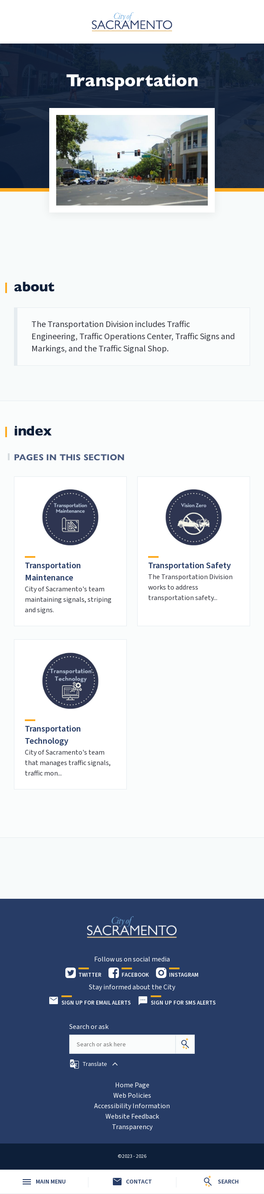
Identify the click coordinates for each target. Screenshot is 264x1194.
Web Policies (132, 1095)
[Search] (185, 1044)
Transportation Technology (53, 735)
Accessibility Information (132, 1106)
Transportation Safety (189, 566)
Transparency (132, 1127)
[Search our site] (122, 1044)
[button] (94, 1064)
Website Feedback (132, 1116)
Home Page (132, 1085)
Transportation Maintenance (53, 572)
